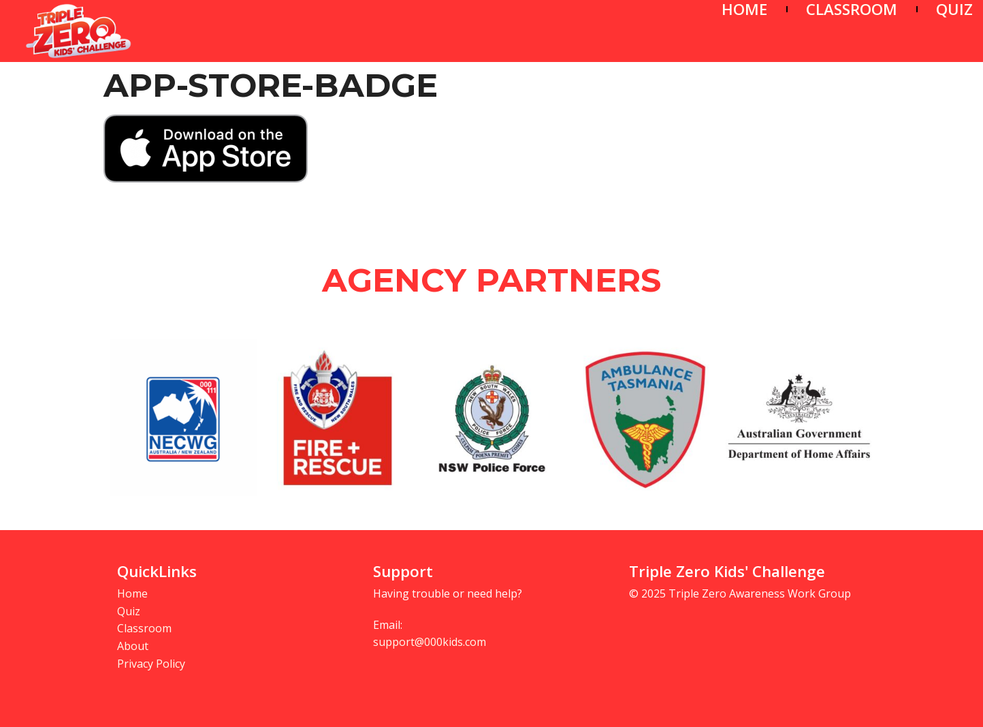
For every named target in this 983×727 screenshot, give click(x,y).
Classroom (144, 628)
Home (132, 593)
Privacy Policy (151, 663)
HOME (744, 9)
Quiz (128, 611)
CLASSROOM (851, 9)
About (132, 645)
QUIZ (954, 9)
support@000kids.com (429, 641)
